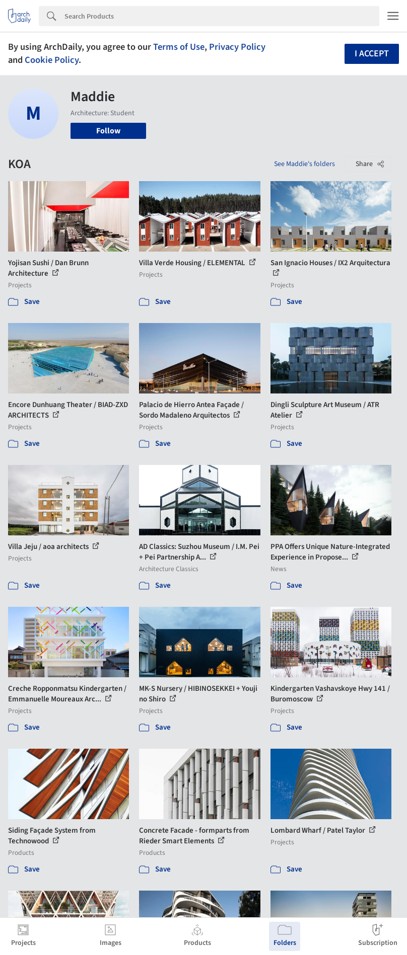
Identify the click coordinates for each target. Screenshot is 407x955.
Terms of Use (179, 46)
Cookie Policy (52, 59)
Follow (108, 130)
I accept (372, 53)
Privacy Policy (237, 46)
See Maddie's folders (304, 164)
